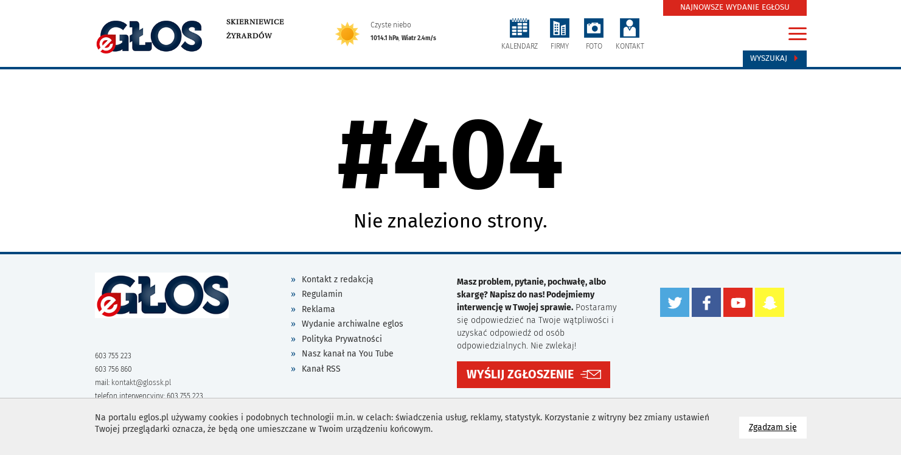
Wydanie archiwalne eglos (352, 324)
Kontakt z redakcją (338, 279)
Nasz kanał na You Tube (348, 354)
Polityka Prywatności (342, 339)
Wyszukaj (774, 58)
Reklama (318, 309)
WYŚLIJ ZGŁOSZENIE (520, 374)
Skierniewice (255, 22)
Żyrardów (249, 36)
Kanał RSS (321, 369)
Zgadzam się (778, 426)
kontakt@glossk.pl (141, 382)
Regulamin (322, 294)
